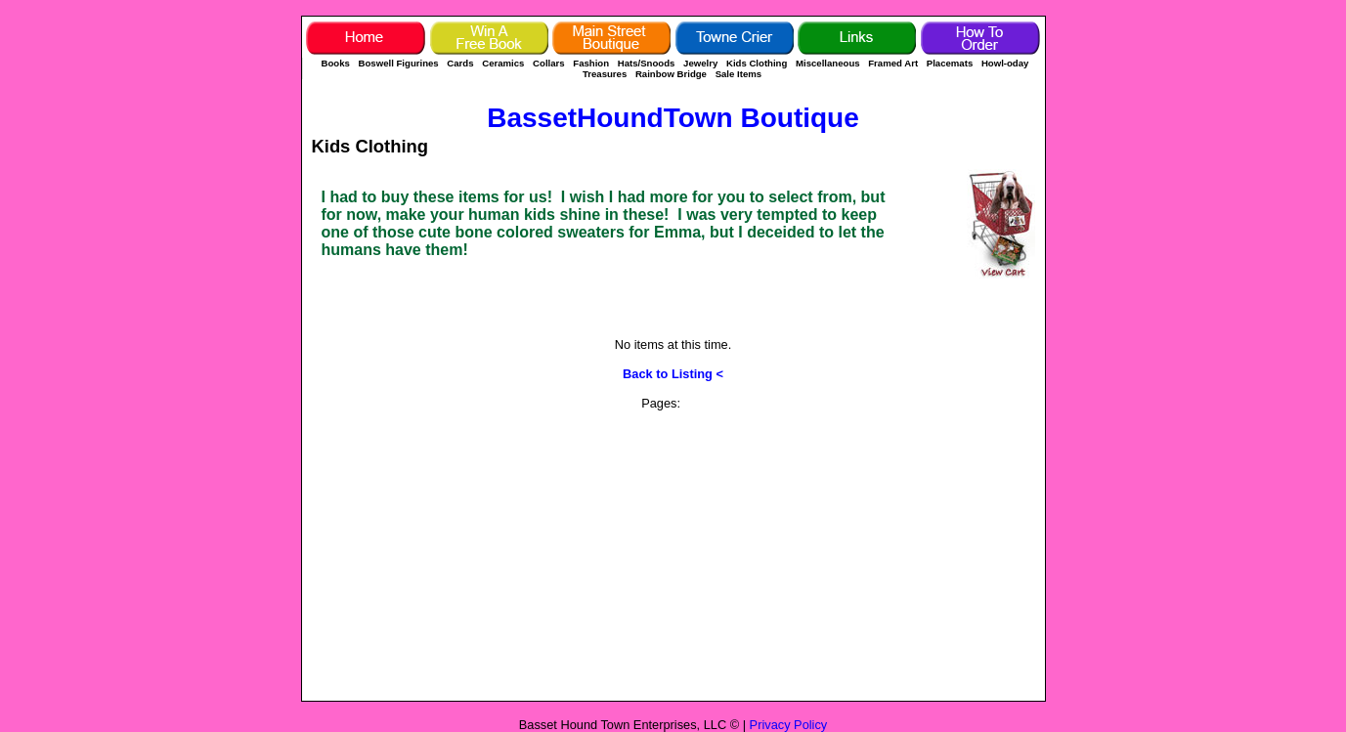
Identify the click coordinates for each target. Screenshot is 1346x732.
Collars (549, 63)
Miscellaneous (829, 63)
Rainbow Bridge (671, 73)
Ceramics (503, 63)
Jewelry (700, 63)
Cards (460, 63)
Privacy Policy (789, 724)
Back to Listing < (673, 373)
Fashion (591, 63)
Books (336, 63)
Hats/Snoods (646, 63)
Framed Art (893, 63)
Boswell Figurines (399, 63)
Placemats (950, 63)
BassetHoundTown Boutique (673, 118)
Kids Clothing (756, 63)
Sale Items (738, 73)
